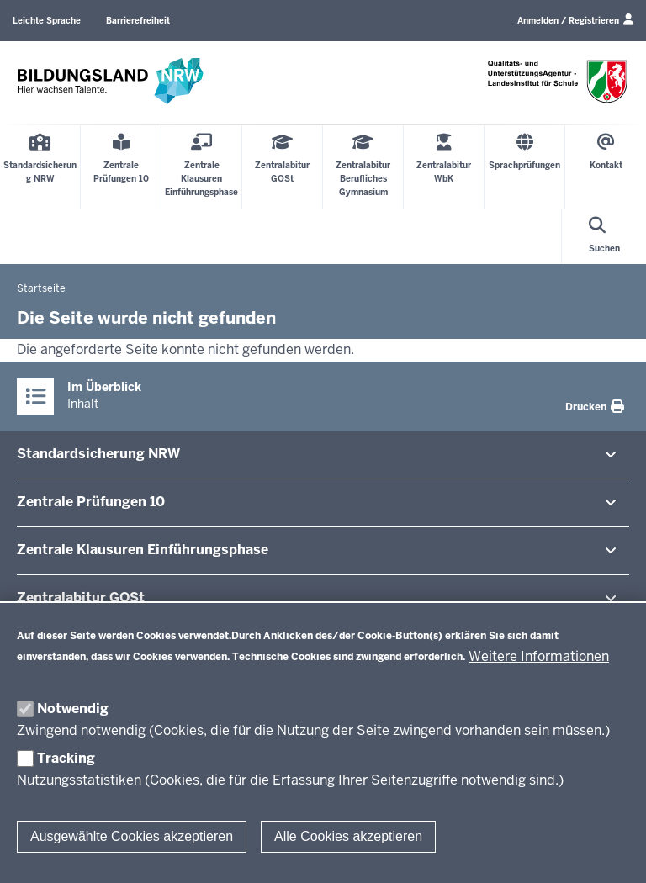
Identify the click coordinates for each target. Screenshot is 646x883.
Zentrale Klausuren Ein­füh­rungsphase (142, 549)
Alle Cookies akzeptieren (348, 836)
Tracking (66, 758)
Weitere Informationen (539, 656)
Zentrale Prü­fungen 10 (91, 501)
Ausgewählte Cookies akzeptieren (131, 836)
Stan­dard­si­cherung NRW (98, 454)
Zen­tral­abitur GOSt (81, 597)
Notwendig (73, 708)
